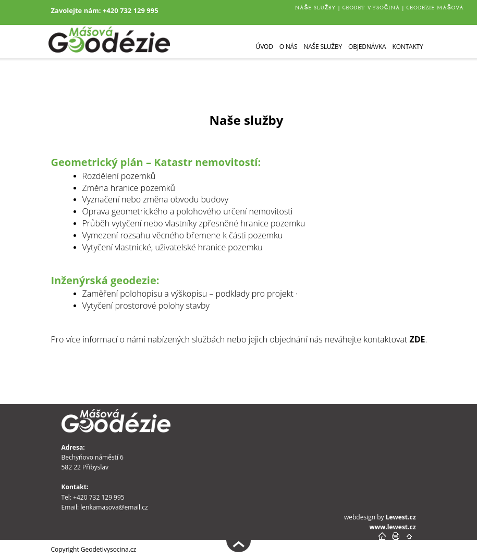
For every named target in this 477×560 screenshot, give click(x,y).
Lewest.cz (401, 517)
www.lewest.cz (393, 527)
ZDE (417, 339)
